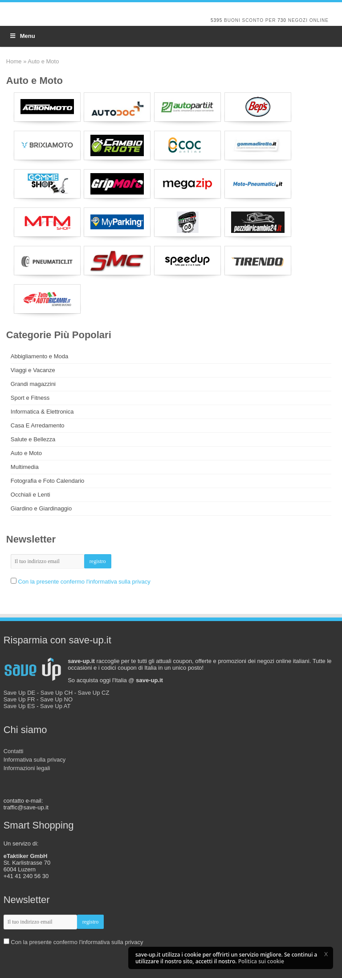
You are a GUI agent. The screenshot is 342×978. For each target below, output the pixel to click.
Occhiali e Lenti (30, 494)
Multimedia (25, 467)
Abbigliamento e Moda (39, 356)
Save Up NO (56, 699)
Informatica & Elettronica (42, 411)
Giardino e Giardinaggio (41, 508)
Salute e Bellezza (33, 439)
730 (281, 20)
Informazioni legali (27, 768)
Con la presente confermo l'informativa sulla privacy (84, 581)
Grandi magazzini (33, 384)
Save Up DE (20, 692)
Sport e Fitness (30, 397)
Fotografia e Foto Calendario (47, 480)
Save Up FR (19, 699)
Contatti (14, 751)
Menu (22, 36)
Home (14, 61)
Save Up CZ (94, 692)
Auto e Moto (26, 453)
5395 (216, 20)
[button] (326, 954)
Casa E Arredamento (38, 425)
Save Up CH (57, 692)
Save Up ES (19, 706)
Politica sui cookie (261, 961)
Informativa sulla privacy (34, 759)
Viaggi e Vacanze (33, 370)
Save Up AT (55, 706)
